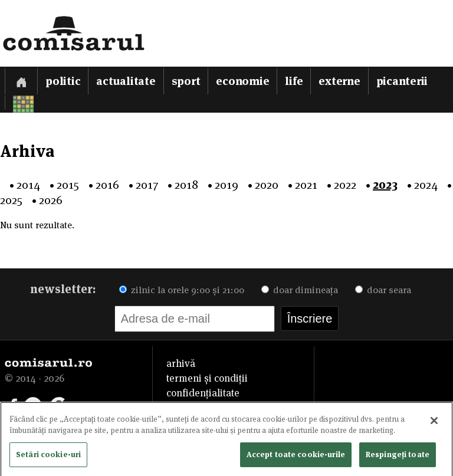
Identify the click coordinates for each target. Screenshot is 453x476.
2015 (68, 185)
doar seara (383, 290)
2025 (11, 200)
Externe (339, 81)
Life (294, 81)
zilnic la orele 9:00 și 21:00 (181, 290)
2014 (28, 185)
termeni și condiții (207, 378)
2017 (147, 185)
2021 (306, 185)
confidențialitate (202, 393)
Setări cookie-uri (48, 456)
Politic (62, 81)
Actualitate (125, 81)
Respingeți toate (397, 456)
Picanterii (402, 81)
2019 (226, 185)
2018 (186, 185)
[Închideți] (434, 423)
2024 (426, 185)
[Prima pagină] (21, 80)
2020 (266, 185)
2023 (385, 185)
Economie (242, 81)
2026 (51, 200)
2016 (107, 185)
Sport (186, 81)
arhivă (180, 363)
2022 (345, 185)
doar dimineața (299, 290)
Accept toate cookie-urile (296, 456)
